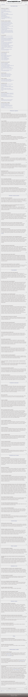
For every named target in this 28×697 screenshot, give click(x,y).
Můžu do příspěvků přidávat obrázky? (6, 55)
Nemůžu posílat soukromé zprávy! (6, 73)
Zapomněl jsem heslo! (4, 16)
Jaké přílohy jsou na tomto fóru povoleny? (7, 99)
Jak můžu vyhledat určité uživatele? (6, 88)
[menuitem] (14, 690)
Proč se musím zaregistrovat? (5, 9)
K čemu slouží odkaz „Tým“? (5, 70)
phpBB (2, 233)
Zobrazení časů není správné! (5, 25)
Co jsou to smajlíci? (4, 54)
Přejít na (9, 688)
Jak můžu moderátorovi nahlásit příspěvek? (7, 45)
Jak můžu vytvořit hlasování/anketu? (6, 39)
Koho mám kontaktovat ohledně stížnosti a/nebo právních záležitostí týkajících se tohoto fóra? (6, 106)
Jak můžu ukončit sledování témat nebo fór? (7, 96)
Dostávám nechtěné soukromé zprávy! (6, 74)
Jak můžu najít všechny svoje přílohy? (6, 100)
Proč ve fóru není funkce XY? (5, 104)
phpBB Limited (8, 653)
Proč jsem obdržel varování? (5, 44)
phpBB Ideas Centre (22, 660)
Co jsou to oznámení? (4, 57)
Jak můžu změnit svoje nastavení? (6, 21)
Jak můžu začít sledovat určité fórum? (6, 95)
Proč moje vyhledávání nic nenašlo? (6, 85)
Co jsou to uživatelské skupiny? (5, 64)
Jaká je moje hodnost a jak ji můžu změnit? (7, 31)
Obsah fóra (3, 4)
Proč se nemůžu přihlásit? (4, 13)
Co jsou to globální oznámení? (5, 56)
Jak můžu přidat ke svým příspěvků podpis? (7, 38)
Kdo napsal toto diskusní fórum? (5, 103)
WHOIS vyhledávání (16, 669)
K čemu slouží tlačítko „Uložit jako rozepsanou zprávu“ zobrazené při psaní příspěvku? (6, 47)
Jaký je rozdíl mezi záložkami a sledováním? (7, 93)
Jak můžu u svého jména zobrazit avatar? (7, 30)
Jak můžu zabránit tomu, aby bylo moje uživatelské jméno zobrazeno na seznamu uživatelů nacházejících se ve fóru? (7, 23)
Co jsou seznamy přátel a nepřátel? (6, 79)
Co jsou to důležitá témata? (5, 58)
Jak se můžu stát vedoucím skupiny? (6, 67)
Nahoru (26, 4)
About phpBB (9, 655)
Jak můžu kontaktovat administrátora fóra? (7, 107)
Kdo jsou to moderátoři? (4, 63)
